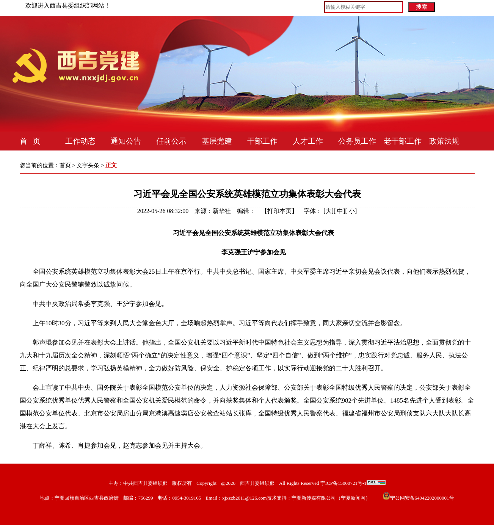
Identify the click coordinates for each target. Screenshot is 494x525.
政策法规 (444, 141)
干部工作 (262, 141)
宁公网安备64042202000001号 (422, 498)
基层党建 (217, 141)
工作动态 (80, 141)
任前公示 (171, 141)
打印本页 (279, 211)
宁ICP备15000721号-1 (342, 483)
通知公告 (126, 141)
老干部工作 (403, 141)
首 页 (30, 141)
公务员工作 (357, 141)
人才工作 (308, 141)
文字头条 (88, 165)
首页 (65, 165)
